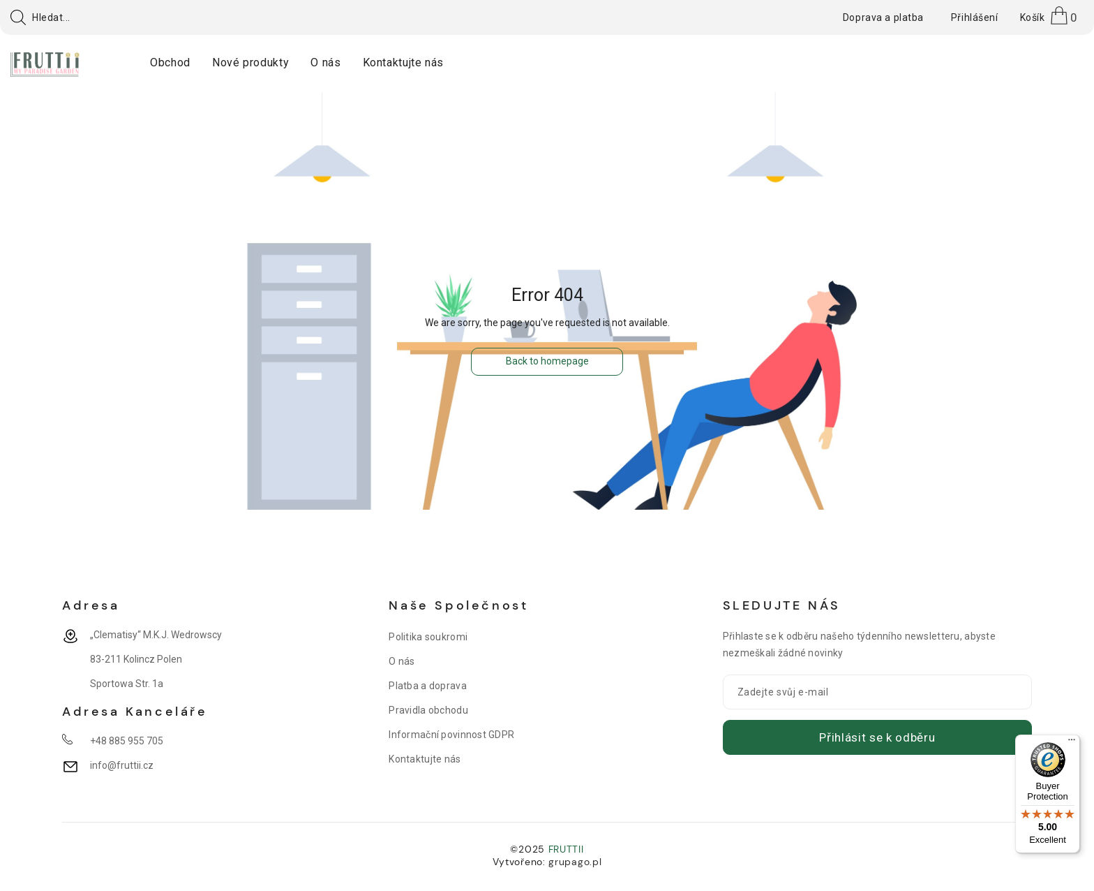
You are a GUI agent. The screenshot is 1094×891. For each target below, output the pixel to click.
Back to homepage (547, 361)
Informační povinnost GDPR (451, 734)
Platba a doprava (427, 685)
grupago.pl (574, 861)
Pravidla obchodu (428, 710)
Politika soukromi (428, 636)
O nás (401, 661)
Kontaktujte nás (424, 759)
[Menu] (1071, 743)
